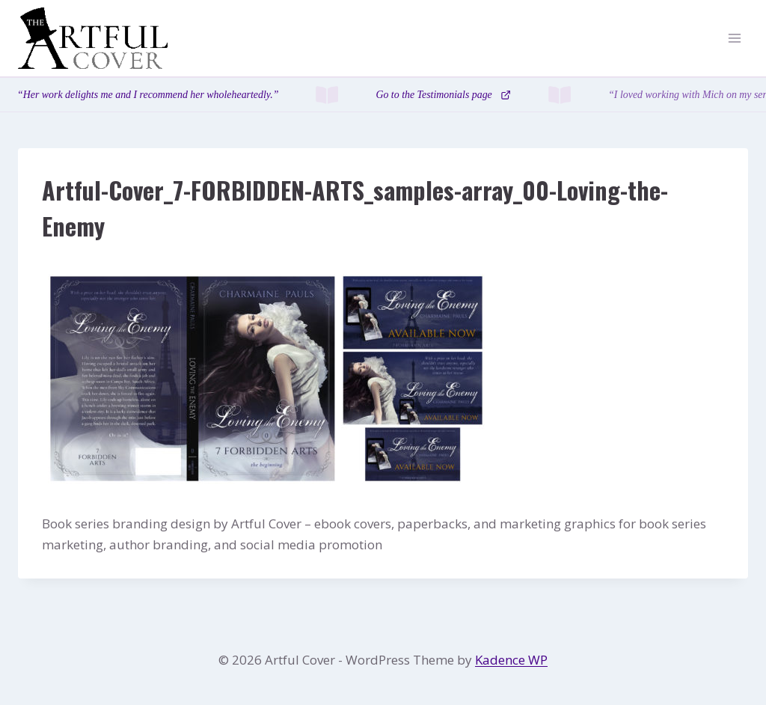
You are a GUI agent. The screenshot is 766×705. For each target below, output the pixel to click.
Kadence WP (511, 659)
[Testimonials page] (383, 95)
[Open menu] (734, 38)
